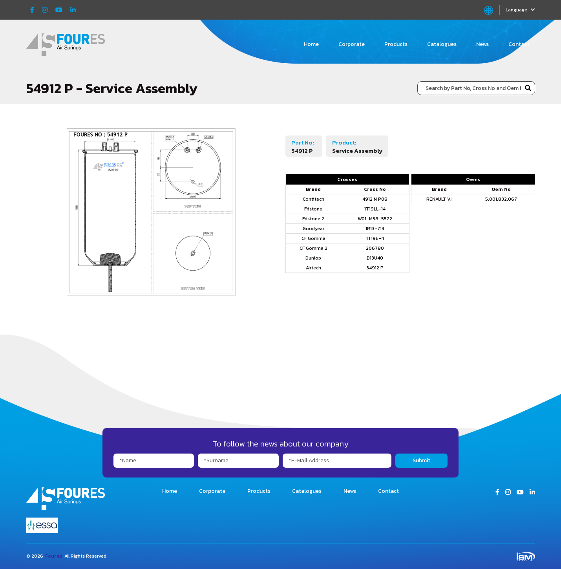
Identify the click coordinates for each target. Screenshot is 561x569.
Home (311, 44)
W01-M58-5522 (375, 218)
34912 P (375, 267)
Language (520, 9)
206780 (375, 248)
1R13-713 (374, 228)
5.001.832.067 (501, 199)
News (482, 44)
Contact (518, 44)
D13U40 (375, 258)
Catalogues (442, 44)
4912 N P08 (374, 199)
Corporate (351, 44)
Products (396, 44)
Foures (53, 556)
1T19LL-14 (375, 208)
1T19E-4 (375, 238)
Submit (421, 460)
